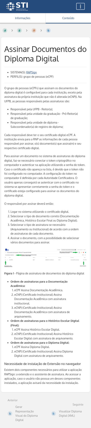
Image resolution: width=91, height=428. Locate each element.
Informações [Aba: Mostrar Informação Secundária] (22, 18)
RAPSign (31, 72)
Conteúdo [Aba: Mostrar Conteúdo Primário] (68, 18)
